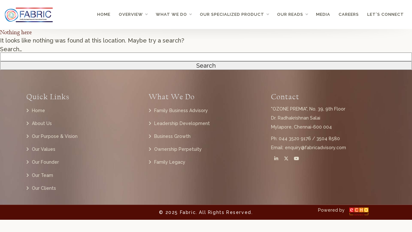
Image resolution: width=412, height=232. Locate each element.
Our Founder (45, 162)
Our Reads (292, 14)
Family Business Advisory (181, 110)
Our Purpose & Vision (55, 136)
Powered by (331, 210)
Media (323, 14)
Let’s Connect (385, 14)
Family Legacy (169, 162)
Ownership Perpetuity (178, 149)
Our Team (42, 175)
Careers (349, 14)
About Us (42, 123)
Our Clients (44, 188)
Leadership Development (182, 123)
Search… (11, 49)
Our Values (43, 149)
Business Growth (172, 136)
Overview (133, 14)
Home (103, 14)
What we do (174, 14)
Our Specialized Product (234, 14)
